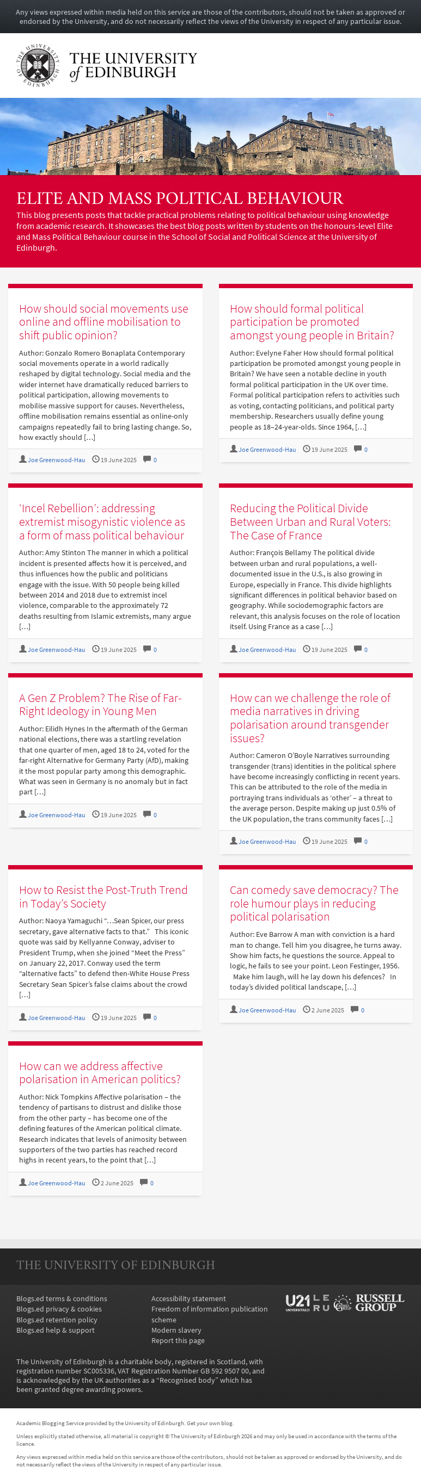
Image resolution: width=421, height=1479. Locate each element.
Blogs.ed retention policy (56, 1320)
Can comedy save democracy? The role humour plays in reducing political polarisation (314, 903)
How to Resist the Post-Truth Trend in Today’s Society (103, 896)
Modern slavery (176, 1330)
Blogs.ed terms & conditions (61, 1298)
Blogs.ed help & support (55, 1330)
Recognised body (187, 1380)
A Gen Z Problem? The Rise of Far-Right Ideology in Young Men (100, 704)
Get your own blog (210, 1423)
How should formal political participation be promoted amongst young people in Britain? (312, 322)
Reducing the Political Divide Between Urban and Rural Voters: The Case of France (310, 521)
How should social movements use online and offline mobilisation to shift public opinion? (103, 322)
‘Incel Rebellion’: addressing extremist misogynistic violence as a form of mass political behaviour (102, 521)
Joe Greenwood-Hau (57, 460)
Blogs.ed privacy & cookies (59, 1309)
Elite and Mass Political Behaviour (179, 200)
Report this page (178, 1340)
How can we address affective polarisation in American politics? (100, 1072)
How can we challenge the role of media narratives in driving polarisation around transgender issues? (310, 717)
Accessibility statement (188, 1298)
